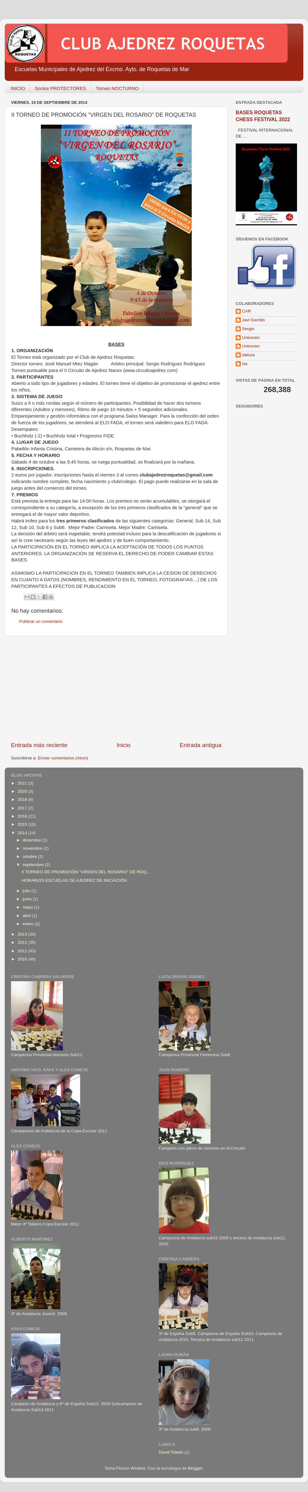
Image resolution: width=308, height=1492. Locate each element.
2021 (23, 783)
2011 (23, 951)
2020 (23, 791)
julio (27, 890)
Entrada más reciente (39, 745)
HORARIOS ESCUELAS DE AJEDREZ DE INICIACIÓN (74, 880)
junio (28, 899)
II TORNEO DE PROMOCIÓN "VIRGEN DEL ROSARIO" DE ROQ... (86, 872)
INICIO (18, 88)
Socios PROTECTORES (60, 88)
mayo (28, 907)
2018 (23, 799)
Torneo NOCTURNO (117, 88)
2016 (23, 816)
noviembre (33, 848)
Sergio (248, 328)
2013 (23, 934)
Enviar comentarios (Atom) (63, 758)
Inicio (123, 745)
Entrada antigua (201, 745)
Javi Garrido (253, 320)
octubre (30, 856)
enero (29, 923)
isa (244, 363)
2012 (23, 942)
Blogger (195, 1468)
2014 (23, 832)
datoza (248, 354)
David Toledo (171, 1452)
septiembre (34, 864)
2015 (23, 824)
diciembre (32, 840)
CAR (246, 311)
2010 (23, 959)
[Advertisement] (116, 689)
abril (27, 915)
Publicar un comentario (41, 621)
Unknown (251, 337)
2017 (23, 808)
